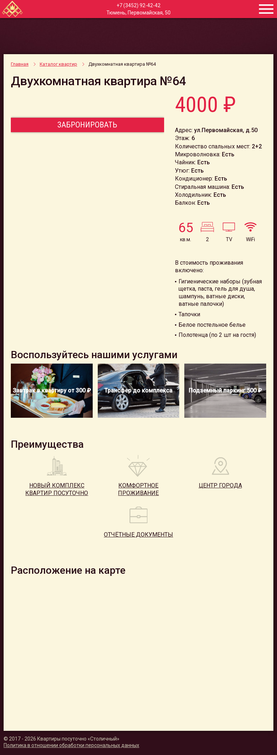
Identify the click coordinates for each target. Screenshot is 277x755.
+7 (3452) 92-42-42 (138, 5)
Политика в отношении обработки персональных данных (71, 745)
